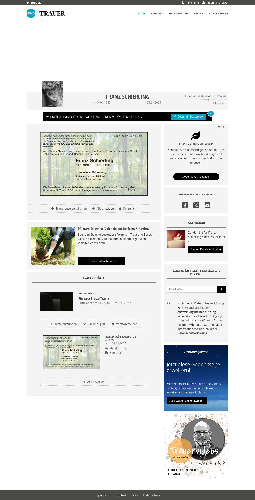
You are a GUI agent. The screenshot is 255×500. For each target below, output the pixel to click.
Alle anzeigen (103, 208)
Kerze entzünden (63, 324)
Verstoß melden (124, 324)
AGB (135, 495)
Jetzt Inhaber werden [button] (188, 116)
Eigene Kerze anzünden (206, 249)
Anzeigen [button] (157, 13)
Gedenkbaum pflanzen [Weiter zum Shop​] (196, 176)
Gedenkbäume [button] (178, 13)
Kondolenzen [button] (218, 13)
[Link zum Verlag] (46, 13)
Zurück (34, 2)
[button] (221, 289)
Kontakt (121, 495)
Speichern (114, 353)
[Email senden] (192, 289)
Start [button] (141, 13)
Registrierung (214, 2)
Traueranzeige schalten (69, 208)
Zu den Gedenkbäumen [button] (102, 261)
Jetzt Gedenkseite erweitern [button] (186, 400)
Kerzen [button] (198, 13)
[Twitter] (196, 204)
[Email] (207, 204)
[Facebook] (185, 204)
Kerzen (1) (128, 208)
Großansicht (116, 348)
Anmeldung (190, 2)
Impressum (102, 495)
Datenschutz (151, 495)
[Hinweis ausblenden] (210, 114)
